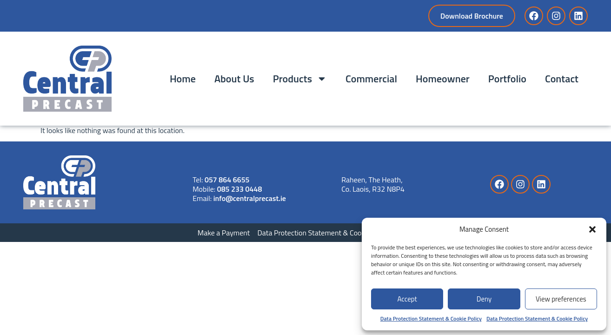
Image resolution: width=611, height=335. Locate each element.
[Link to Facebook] (534, 16)
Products (300, 78)
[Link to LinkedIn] (578, 16)
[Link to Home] (67, 79)
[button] (592, 229)
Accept (407, 299)
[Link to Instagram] (556, 16)
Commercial (371, 79)
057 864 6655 (227, 179)
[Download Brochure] (471, 16)
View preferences (561, 299)
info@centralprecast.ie (249, 198)
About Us (234, 79)
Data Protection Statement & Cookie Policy (431, 318)
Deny (484, 299)
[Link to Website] (59, 182)
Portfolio (507, 79)
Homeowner (443, 79)
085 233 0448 (239, 188)
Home (183, 79)
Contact (561, 79)
